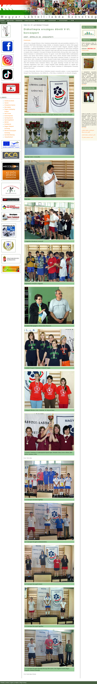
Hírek (72, 20)
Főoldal (2, 20)
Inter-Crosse (7, 113)
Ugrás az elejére (14, 682)
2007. (32, 25)
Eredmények (52, 20)
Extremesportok (8, 115)
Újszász (6, 103)
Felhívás (3, 23)
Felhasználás (85, 50)
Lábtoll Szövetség (30, 20)
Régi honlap (10, 20)
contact (7, 682)
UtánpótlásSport (8, 137)
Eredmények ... (28, 40)
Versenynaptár (63, 20)
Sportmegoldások (9, 120)
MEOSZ (6, 122)
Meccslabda (7, 107)
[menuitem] (2, 20)
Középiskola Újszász (9, 105)
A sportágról (41, 20)
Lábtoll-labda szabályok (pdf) (88, 134)
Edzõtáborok (7, 124)
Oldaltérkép (19, 20)
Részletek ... (85, 84)
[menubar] (39, 21)
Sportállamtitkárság (9, 135)
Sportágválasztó (8, 118)
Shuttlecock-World (9, 101)
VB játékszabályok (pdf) (87, 137)
